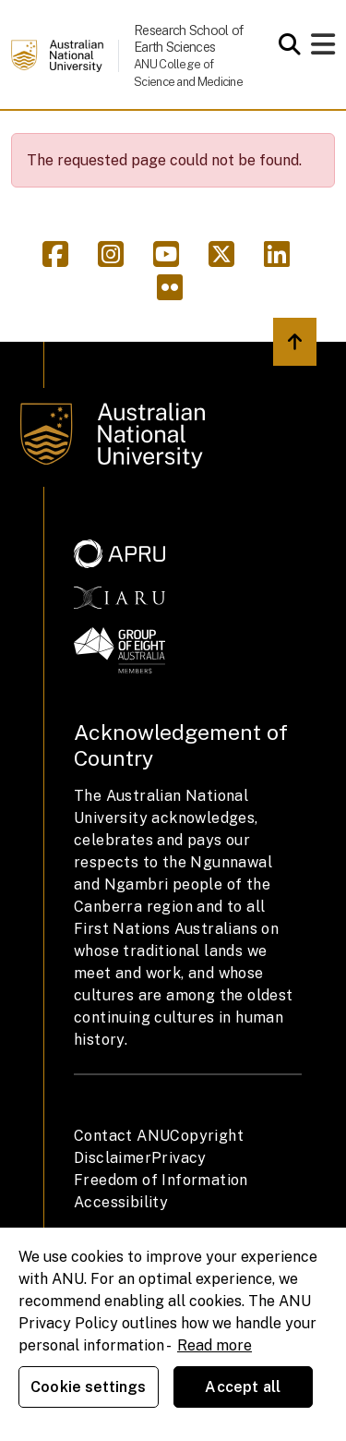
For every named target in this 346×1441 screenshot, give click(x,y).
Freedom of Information (161, 1180)
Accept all (242, 1387)
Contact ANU (122, 1135)
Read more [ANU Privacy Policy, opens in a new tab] (214, 1345)
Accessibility (121, 1202)
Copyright (207, 1135)
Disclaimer (112, 1158)
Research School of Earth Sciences (188, 38)
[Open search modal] (284, 44)
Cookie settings (88, 1387)
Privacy (179, 1158)
